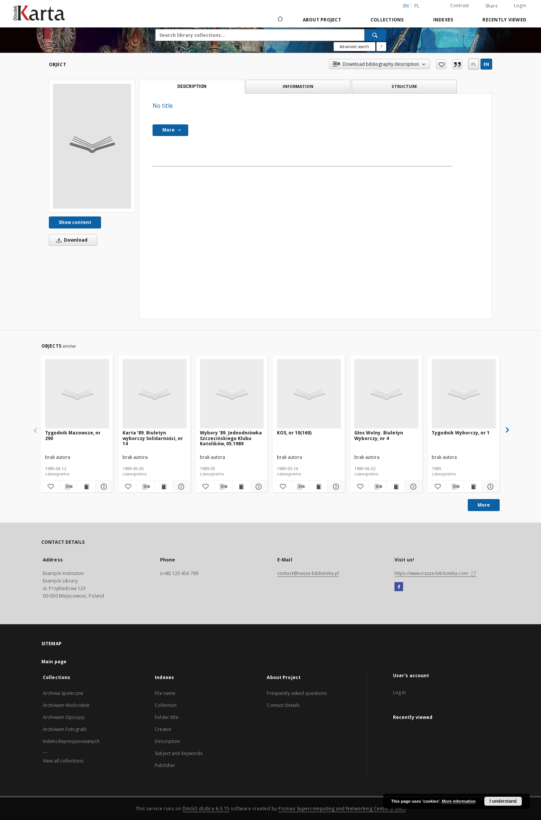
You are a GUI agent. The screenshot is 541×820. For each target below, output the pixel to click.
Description (167, 741)
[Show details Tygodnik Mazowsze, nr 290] (103, 487)
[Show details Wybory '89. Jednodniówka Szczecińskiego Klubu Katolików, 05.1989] (258, 487)
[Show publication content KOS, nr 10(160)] (318, 487)
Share (491, 6)
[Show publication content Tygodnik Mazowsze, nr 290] (86, 487)
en (486, 64)
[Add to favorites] (441, 64)
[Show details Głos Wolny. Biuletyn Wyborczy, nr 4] (412, 487)
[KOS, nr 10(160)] (309, 394)
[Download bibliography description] (68, 487)
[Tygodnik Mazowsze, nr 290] (77, 394)
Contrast (459, 5)
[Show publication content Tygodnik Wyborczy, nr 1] (473, 487)
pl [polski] (417, 5)
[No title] (92, 146)
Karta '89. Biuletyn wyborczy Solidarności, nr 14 (152, 438)
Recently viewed (504, 20)
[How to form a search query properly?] (381, 46)
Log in (399, 692)
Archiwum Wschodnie (66, 705)
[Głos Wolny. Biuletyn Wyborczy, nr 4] (386, 394)
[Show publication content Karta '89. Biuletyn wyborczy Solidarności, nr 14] (163, 487)
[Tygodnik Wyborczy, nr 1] (464, 394)
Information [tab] (298, 86)
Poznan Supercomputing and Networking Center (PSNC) (341, 808)
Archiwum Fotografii (64, 729)
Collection (166, 705)
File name (165, 693)
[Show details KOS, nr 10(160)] (335, 487)
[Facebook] (398, 587)
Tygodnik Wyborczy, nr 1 (461, 433)
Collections (387, 20)
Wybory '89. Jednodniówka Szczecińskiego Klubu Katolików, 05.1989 (231, 438)
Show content (75, 222)
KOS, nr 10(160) (294, 433)
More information (459, 801)
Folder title (166, 717)
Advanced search (354, 46)
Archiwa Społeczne (63, 693)
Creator (163, 729)
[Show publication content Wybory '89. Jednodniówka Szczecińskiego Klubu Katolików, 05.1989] (241, 487)
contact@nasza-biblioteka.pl (308, 573)
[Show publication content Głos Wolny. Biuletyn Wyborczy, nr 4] (395, 487)
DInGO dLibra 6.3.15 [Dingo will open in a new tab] (206, 808)
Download (71, 240)
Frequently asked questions (296, 693)
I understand (503, 801)
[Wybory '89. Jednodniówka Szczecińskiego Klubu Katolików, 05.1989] (232, 394)
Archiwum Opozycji (64, 717)
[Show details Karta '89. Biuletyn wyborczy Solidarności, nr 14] (180, 487)
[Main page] (279, 19)
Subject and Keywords (178, 753)
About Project (322, 20)
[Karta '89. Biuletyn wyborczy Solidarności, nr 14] (154, 394)
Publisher (165, 765)
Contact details (283, 705)
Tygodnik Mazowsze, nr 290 (73, 435)
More (484, 505)
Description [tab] (191, 86)
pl (473, 64)
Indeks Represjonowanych (71, 741)
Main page (53, 661)
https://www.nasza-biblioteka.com (435, 573)
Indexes (443, 20)
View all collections (63, 761)
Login (520, 5)
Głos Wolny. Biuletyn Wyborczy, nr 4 (378, 435)
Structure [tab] (404, 86)
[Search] (375, 35)
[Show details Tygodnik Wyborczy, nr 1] (490, 487)
